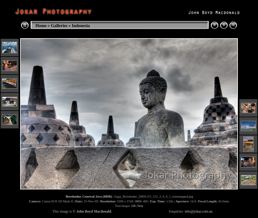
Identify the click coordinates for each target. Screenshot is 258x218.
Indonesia (81, 25)
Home (41, 25)
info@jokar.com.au (198, 211)
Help (140, 205)
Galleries (59, 25)
